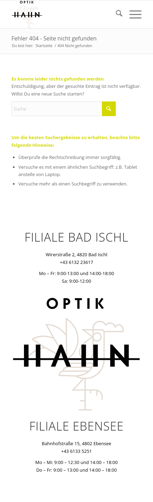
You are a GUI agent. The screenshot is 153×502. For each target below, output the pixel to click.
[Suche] (115, 14)
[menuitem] (115, 14)
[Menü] (132, 14)
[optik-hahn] (63, 14)
